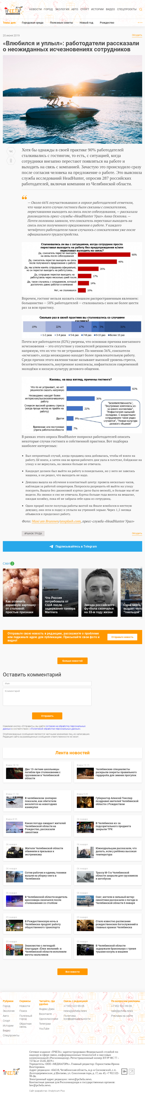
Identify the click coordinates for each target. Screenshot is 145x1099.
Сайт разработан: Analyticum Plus (47, 1091)
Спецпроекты (127, 9)
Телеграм (45, 1023)
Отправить (47, 715)
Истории (97, 9)
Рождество (107, 22)
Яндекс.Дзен (46, 1009)
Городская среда (32, 22)
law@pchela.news (39, 1085)
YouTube (44, 1028)
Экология (62, 9)
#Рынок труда (33, 533)
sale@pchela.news (122, 1010)
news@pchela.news (75, 1010)
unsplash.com (70, 521)
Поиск (23, 1010)
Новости (35, 9)
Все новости (72, 971)
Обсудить (137, 35)
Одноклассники (48, 1018)
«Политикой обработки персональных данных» (55, 729)
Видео (110, 9)
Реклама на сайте (122, 1015)
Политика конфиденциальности (77, 1017)
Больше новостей (72, 660)
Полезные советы (61, 22)
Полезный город (25, 1017)
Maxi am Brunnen (45, 521)
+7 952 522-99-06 (74, 1005)
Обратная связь (25, 1025)
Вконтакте (45, 1013)
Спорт (84, 9)
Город (48, 9)
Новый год (86, 22)
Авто (74, 9)
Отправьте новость (122, 637)
